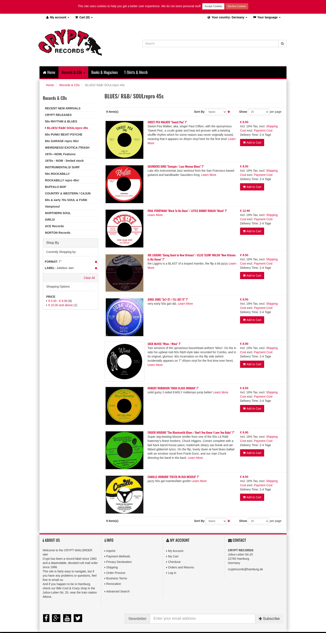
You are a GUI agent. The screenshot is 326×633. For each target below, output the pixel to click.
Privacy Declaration (119, 562)
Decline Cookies (237, 6)
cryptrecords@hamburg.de (245, 569)
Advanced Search (118, 591)
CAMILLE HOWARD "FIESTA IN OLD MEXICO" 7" (173, 476)
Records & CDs (69, 85)
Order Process (115, 573)
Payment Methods (118, 556)
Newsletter (138, 619)
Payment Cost (263, 130)
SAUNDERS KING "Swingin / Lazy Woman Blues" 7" (176, 166)
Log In (172, 573)
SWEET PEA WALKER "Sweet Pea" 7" (167, 122)
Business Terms (116, 578)
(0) (84, 17)
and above (60, 305)
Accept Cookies (213, 6)
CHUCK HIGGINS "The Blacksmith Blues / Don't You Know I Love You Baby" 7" (191, 432)
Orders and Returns (181, 567)
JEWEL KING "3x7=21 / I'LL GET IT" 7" (168, 299)
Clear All (89, 278)
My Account (175, 551)
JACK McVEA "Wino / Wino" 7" (164, 343)
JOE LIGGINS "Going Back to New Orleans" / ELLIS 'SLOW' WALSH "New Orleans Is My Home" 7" (192, 257)
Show (243, 111)
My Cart (173, 556)
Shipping (112, 567)
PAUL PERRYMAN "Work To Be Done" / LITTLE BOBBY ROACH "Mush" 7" (187, 210)
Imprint (110, 551)
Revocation (113, 583)
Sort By (199, 111)
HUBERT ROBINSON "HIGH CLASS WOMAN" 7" (173, 388)
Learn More (208, 175)
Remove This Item (96, 261)
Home (49, 72)
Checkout (174, 562)
